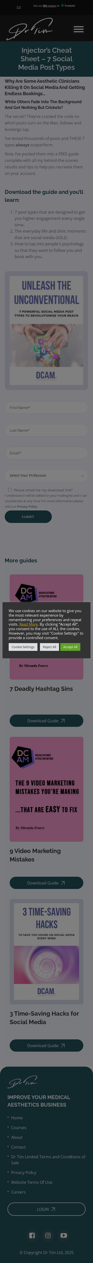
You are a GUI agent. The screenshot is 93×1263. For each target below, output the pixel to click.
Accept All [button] (70, 647)
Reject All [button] (49, 647)
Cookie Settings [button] (23, 647)
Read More (28, 624)
